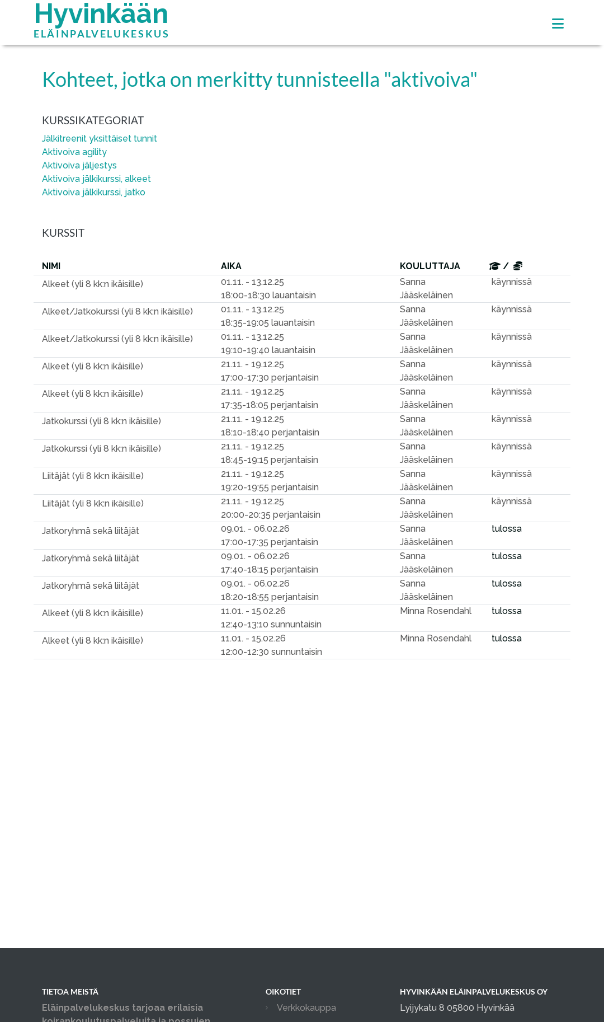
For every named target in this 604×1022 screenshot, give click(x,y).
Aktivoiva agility (74, 152)
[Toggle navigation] (557, 24)
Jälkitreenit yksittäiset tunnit (99, 138)
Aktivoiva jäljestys (79, 165)
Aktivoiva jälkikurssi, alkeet (96, 179)
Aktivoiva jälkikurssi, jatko (93, 192)
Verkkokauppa (306, 1007)
